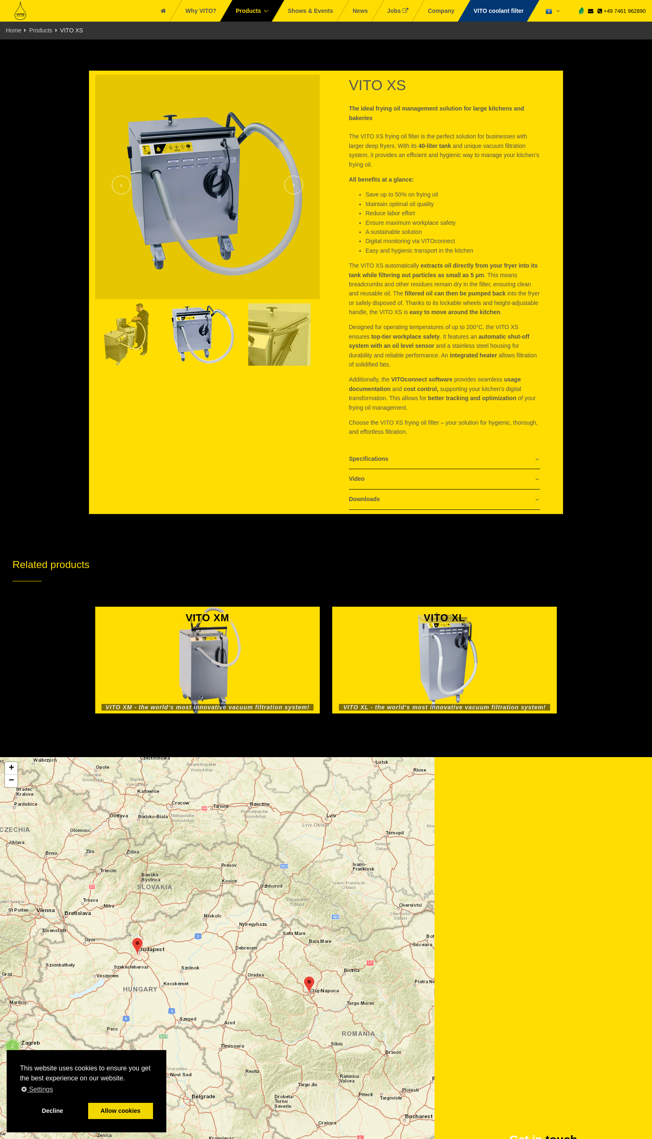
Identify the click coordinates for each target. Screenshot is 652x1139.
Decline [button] (52, 1110)
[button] (137, 946)
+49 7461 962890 (622, 11)
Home (13, 30)
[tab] (444, 459)
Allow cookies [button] (121, 1110)
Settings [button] (37, 1089)
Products (40, 30)
